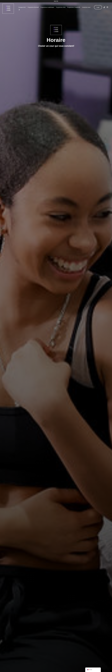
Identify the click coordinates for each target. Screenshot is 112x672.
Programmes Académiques (47, 7)
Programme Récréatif (33, 7)
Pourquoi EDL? (22, 7)
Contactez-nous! (86, 7)
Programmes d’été (61, 7)
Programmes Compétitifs (73, 7)
